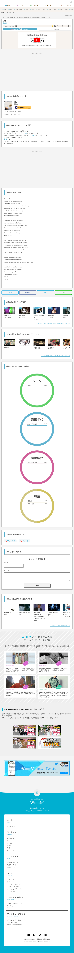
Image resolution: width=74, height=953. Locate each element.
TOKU (8, 13)
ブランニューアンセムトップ (16, 920)
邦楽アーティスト (12, 865)
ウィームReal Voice (12, 886)
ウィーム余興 (11, 891)
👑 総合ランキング (60, 26)
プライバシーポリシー (29, 939)
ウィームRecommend (13, 884)
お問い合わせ (46, 939)
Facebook (28, 292)
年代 (8, 848)
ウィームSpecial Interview (14, 889)
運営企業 (39, 939)
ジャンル (10, 843)
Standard (9, 908)
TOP (2, 13)
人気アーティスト (12, 862)
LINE (63, 292)
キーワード (10, 850)
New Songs (10, 906)
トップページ (11, 826)
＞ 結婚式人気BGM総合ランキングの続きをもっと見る (53, 323)
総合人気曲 (10, 838)
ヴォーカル (16, 114)
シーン (9, 841)
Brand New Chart (12, 922)
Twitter (10, 292)
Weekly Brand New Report (14, 924)
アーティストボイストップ (15, 903)
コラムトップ (11, 879)
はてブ (45, 292)
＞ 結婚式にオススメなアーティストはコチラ (55, 356)
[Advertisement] (37, 71)
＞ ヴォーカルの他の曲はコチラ (60, 626)
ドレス (9, 845)
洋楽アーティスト (12, 867)
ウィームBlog (11, 882)
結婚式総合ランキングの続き (16, 302)
